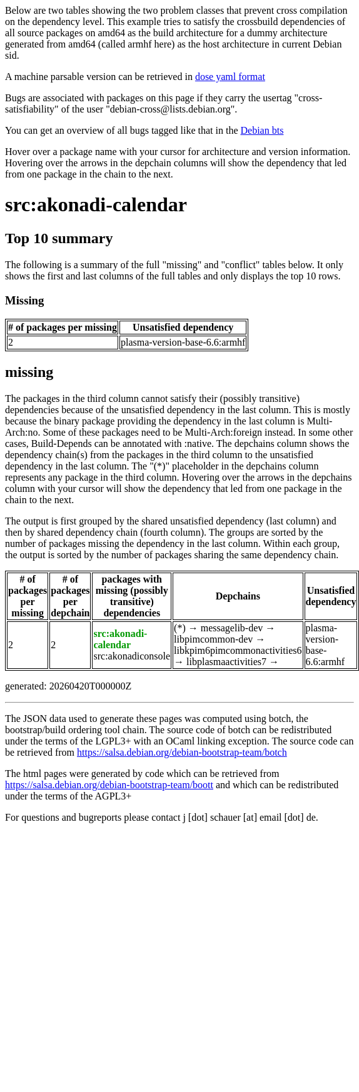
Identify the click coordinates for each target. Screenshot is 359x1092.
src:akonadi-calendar (96, 204)
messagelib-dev (232, 628)
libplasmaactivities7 (226, 661)
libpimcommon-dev (213, 639)
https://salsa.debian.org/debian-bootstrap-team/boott (109, 784)
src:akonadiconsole (131, 656)
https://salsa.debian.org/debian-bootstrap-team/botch (182, 752)
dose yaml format (230, 76)
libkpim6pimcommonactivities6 (237, 650)
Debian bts (262, 130)
